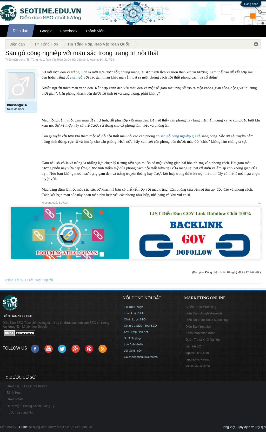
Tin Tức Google (133, 306)
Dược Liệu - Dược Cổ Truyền (27, 386)
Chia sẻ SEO (16, 280)
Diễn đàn (20, 30)
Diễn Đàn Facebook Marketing (206, 320)
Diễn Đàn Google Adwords (203, 313)
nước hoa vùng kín (20, 412)
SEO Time (21, 427)
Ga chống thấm (134, 356)
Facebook (68, 31)
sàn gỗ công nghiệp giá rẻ (181, 136)
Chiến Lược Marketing (200, 307)
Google (46, 31)
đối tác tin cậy (133, 350)
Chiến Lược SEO (135, 319)
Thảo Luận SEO (134, 313)
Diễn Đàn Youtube (198, 326)
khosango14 (95, 59)
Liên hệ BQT (194, 346)
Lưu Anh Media (133, 344)
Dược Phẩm (15, 399)
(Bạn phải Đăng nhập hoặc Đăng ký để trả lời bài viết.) (226, 272)
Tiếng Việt (228, 427)
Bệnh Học (14, 393)
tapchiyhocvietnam (198, 359)
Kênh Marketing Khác (200, 333)
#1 (259, 202)
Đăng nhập (251, 3)
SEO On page (133, 338)
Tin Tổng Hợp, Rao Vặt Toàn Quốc (48, 59)
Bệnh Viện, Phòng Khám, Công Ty (30, 406)
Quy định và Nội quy (252, 427)
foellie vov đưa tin (197, 366)
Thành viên (94, 31)
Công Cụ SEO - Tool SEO (140, 325)
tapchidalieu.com (197, 353)
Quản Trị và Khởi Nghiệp (202, 339)
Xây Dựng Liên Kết (136, 331)
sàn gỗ (77, 77)
